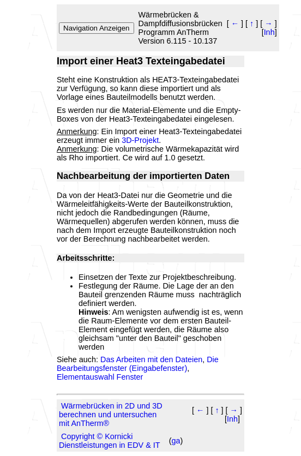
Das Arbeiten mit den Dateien (151, 359)
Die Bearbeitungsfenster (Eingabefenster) (138, 364)
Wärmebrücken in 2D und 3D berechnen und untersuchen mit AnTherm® (110, 414)
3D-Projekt (140, 140)
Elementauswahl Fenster (100, 377)
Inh (269, 32)
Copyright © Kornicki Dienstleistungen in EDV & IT (109, 440)
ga (176, 440)
